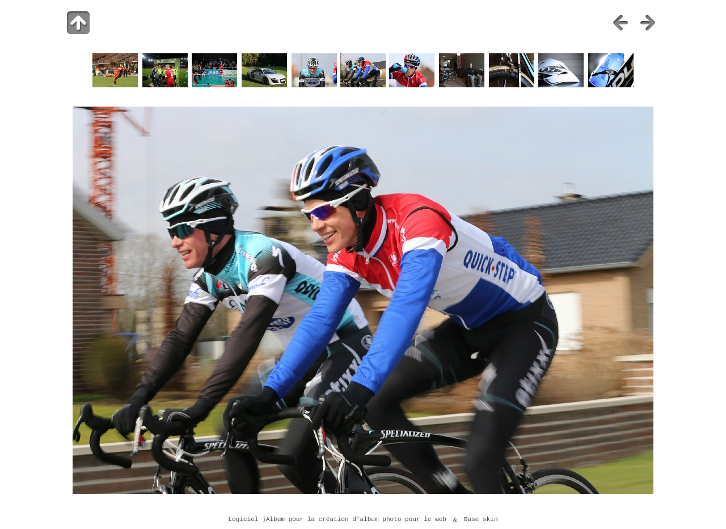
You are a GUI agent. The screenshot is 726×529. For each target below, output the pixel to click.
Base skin (481, 520)
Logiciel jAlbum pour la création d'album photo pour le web (337, 520)
